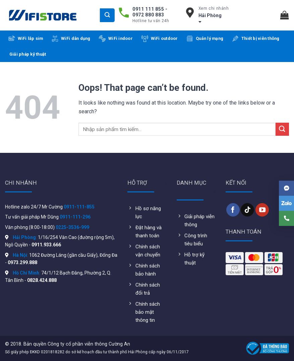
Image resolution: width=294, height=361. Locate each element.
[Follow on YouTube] (262, 210)
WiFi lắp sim (25, 38)
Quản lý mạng (204, 38)
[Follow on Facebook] (233, 210)
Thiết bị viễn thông (256, 38)
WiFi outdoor (159, 38)
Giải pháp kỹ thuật (27, 54)
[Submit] (107, 15)
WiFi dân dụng (71, 38)
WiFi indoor (116, 38)
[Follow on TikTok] (247, 210)
